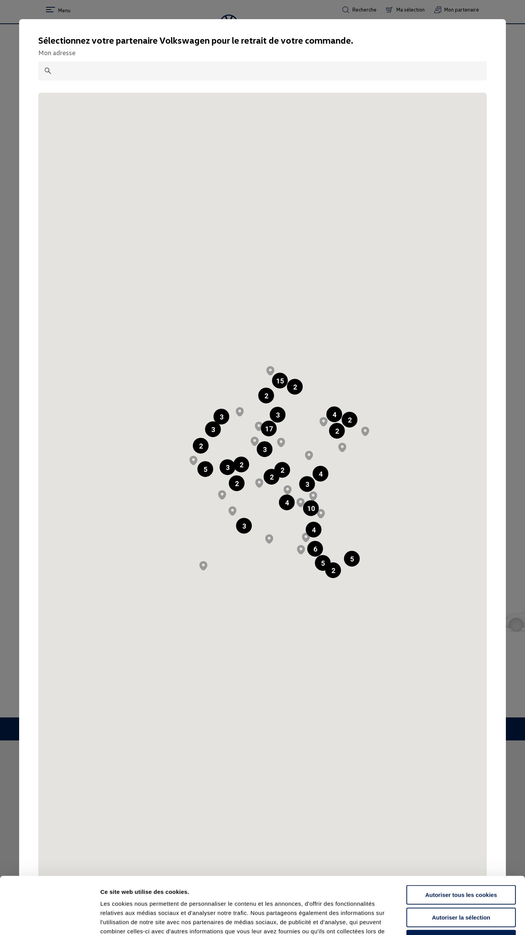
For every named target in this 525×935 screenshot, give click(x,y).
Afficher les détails (421, 920)
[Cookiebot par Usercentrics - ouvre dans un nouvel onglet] (49, 920)
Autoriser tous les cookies (461, 841)
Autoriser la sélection (461, 864)
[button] (266, 395)
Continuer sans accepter (460, 886)
